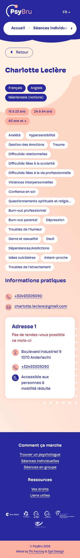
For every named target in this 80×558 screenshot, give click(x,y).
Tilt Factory (36, 551)
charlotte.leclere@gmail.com (41, 307)
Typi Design (56, 551)
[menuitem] (18, 28)
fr (65, 12)
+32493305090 (28, 296)
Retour (21, 53)
